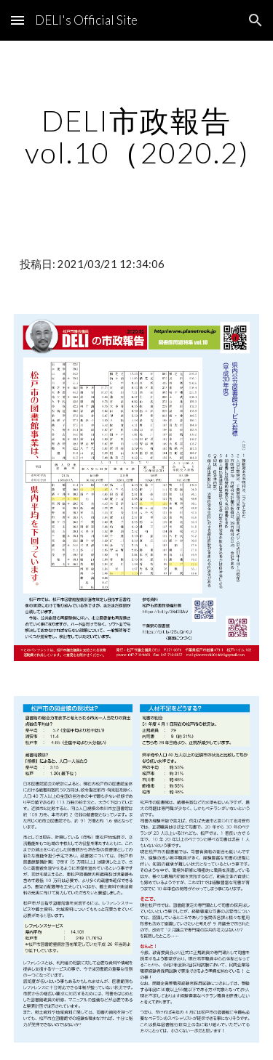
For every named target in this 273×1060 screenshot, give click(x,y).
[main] (137, 136)
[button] (17, 20)
